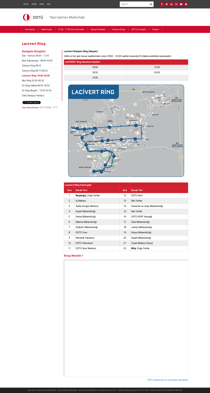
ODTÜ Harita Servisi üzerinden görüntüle (167, 380)
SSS (48, 4)
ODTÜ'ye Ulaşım (138, 29)
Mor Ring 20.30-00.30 (33, 80)
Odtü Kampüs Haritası (33, 95)
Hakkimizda (46, 29)
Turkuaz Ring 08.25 (31, 65)
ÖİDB (42, 4)
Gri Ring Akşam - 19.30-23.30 (36, 90)
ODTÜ (25, 4)
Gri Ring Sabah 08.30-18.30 (35, 85)
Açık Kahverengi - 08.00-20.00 (37, 60)
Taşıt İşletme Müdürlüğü (67, 17)
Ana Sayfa (30, 29)
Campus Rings (118, 29)
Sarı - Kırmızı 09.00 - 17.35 (35, 55)
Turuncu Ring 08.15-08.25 (35, 70)
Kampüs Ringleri (98, 29)
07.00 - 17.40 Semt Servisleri (71, 29)
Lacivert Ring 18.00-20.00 (36, 75)
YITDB (34, 4)
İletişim (155, 29)
